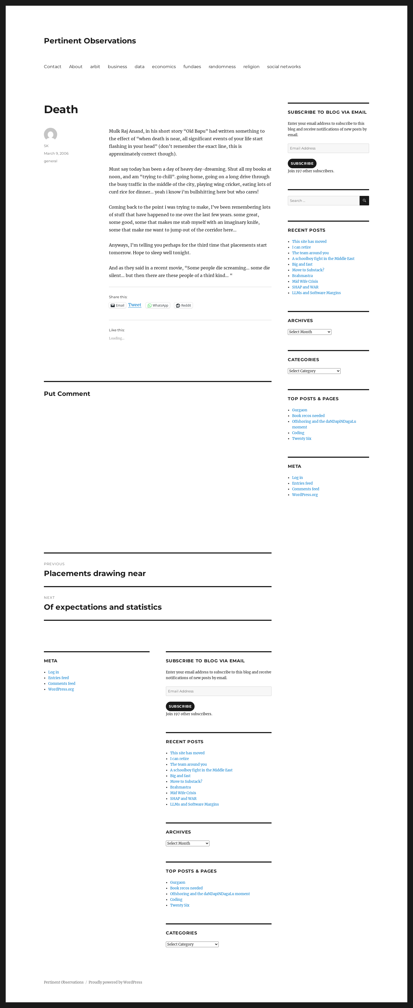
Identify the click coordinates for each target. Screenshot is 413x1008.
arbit (95, 66)
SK (46, 146)
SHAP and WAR (183, 798)
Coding (176, 899)
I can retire (179, 758)
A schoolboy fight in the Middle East (201, 770)
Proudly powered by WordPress (115, 982)
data (139, 66)
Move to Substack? (186, 781)
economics (164, 66)
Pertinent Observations (90, 40)
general (50, 161)
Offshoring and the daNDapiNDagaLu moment (210, 894)
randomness (222, 66)
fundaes (192, 66)
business (117, 66)
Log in (53, 672)
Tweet (134, 305)
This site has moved (187, 753)
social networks (284, 66)
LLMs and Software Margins (194, 804)
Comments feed (61, 683)
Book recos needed (186, 888)
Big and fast (180, 776)
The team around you (188, 764)
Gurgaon (177, 882)
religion (251, 66)
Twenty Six (179, 905)
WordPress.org (61, 689)
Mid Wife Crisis (183, 793)
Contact (53, 66)
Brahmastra (180, 787)
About (76, 66)
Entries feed (58, 678)
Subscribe (180, 706)
